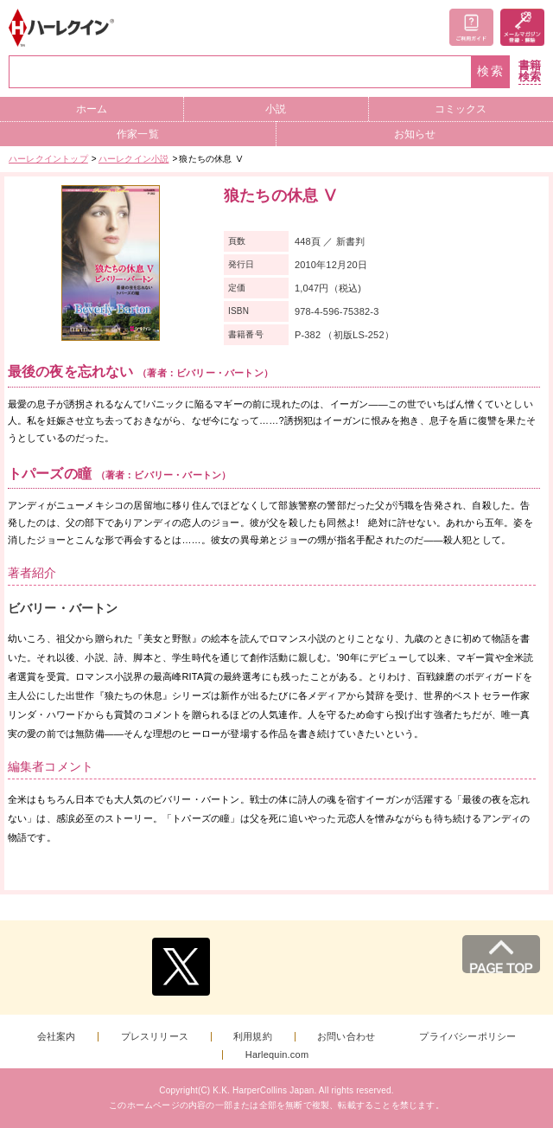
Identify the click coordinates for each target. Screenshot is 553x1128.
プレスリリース (154, 1036)
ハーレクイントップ (48, 158)
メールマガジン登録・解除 (522, 27)
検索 (491, 71)
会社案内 (56, 1036)
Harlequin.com (277, 1055)
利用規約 (252, 1036)
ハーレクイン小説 (134, 158)
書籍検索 (529, 71)
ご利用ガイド (471, 27)
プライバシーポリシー (467, 1036)
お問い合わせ (346, 1036)
